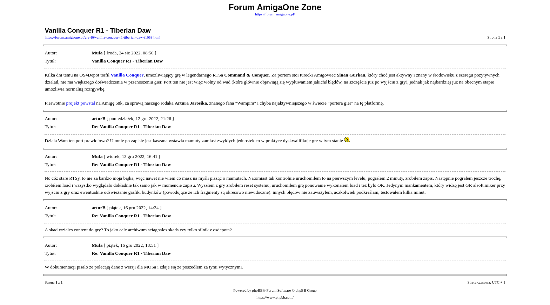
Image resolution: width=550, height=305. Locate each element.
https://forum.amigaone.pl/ (275, 14)
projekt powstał (80, 103)
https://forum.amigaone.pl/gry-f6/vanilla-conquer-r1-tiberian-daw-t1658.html (102, 37)
